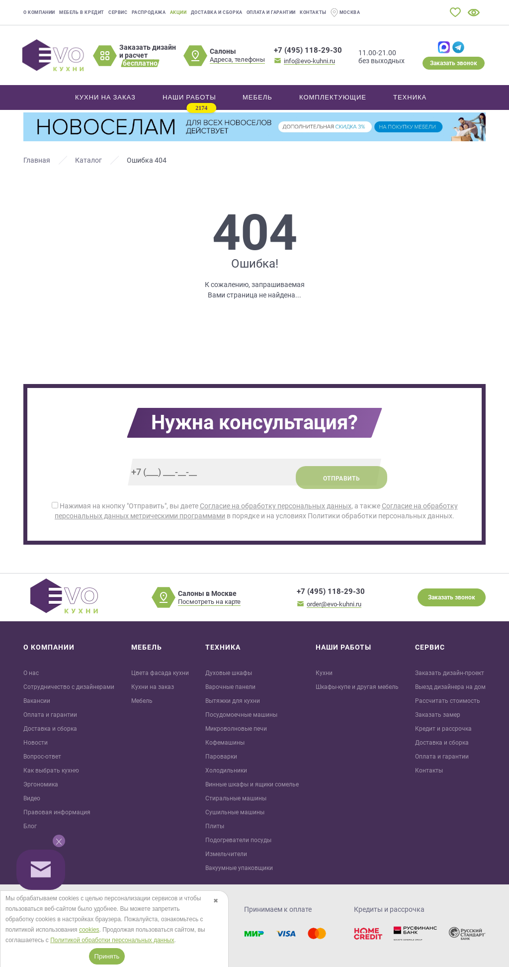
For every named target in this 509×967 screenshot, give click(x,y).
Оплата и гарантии (271, 12)
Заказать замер (437, 714)
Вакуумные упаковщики (239, 868)
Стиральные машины (235, 798)
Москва (345, 12)
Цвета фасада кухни (160, 673)
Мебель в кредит (81, 12)
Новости (35, 742)
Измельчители (226, 854)
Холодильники (226, 770)
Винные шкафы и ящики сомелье (252, 784)
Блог (30, 826)
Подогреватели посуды (238, 840)
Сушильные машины (234, 812)
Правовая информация (56, 812)
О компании (39, 12)
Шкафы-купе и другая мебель (357, 686)
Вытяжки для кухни (232, 700)
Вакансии (36, 700)
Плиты (214, 826)
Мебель (142, 700)
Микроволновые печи (236, 728)
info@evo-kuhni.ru (309, 61)
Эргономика (40, 784)
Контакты (313, 12)
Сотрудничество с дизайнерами (68, 686)
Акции (178, 12)
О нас (31, 673)
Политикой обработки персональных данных (112, 940)
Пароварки (221, 756)
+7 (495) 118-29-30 (308, 50)
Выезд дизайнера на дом (450, 686)
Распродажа (149, 12)
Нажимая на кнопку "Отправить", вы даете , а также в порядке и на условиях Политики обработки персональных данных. (255, 511)
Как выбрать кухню (51, 770)
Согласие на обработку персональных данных (275, 506)
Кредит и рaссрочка (443, 728)
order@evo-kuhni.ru (334, 604)
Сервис (118, 12)
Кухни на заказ (152, 686)
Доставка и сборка (217, 12)
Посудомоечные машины (241, 714)
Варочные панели (230, 686)
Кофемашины (225, 742)
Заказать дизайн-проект (449, 673)
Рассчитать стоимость (447, 700)
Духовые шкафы (228, 673)
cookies (89, 929)
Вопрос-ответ (42, 756)
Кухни (324, 673)
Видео (31, 798)
